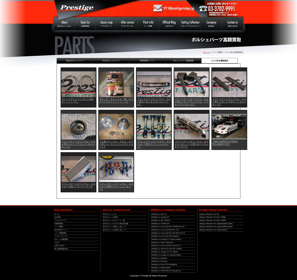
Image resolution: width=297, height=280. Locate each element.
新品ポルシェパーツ (74, 61)
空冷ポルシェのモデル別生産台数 (115, 224)
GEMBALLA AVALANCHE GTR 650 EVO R (168, 233)
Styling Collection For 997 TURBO (212, 217)
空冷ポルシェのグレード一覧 (114, 220)
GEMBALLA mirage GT (160, 217)
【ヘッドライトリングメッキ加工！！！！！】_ (77, 100)
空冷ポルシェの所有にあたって (115, 230)
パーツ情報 (58, 227)
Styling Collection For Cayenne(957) (213, 230)
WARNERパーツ (60, 230)
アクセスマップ (60, 220)
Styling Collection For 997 (209, 214)
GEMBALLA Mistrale (159, 258)
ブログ (56, 242)
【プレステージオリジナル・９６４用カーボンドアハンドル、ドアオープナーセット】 (191, 102)
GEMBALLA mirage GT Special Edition (166, 255)
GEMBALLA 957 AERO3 (160, 220)
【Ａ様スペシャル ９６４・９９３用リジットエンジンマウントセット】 (116, 144)
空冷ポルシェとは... (110, 214)
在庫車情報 (58, 224)
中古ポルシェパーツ (111, 61)
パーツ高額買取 (60, 233)
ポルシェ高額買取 (61, 239)
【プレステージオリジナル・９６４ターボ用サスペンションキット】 (116, 187)
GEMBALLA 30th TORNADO (162, 242)
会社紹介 (57, 217)
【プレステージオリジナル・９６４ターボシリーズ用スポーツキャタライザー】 (191, 144)
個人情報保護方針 (61, 249)
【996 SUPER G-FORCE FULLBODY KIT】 (225, 143)
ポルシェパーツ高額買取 (183, 61)
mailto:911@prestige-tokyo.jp (174, 8)
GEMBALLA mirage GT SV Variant (164, 252)
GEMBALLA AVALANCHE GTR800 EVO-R (167, 227)
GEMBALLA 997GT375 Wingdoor (164, 264)
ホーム (206, 52)
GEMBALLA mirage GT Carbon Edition (166, 239)
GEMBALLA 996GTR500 (160, 268)
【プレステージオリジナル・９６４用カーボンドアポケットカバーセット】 (229, 102)
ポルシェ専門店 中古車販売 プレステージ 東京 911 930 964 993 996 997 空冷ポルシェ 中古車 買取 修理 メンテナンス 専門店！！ (101, 8)
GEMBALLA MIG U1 (159, 214)
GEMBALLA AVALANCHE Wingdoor (165, 236)
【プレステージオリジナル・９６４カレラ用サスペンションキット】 (154, 144)
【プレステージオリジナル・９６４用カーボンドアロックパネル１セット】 (78, 144)
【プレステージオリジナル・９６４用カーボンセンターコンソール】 (154, 102)
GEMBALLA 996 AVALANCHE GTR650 (166, 249)
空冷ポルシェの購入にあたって (115, 227)
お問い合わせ (59, 245)
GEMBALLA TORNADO (160, 224)
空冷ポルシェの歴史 (110, 217)
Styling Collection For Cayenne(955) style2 (216, 227)
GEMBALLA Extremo (159, 261)
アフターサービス (61, 236)
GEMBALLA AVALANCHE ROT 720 (165, 230)
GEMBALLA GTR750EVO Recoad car (166, 271)
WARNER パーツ (147, 61)
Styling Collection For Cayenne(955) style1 (216, 224)
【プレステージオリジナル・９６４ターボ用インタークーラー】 (78, 185)
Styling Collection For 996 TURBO (212, 220)
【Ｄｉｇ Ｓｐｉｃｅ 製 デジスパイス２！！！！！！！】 (116, 100)
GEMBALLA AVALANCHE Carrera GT (166, 245)
